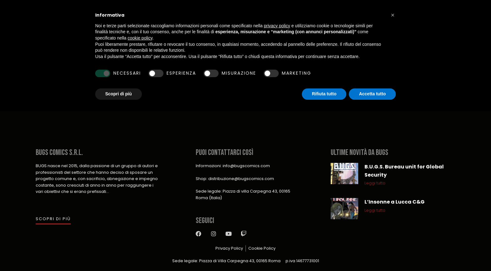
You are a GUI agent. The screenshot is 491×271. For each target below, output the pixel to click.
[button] (393, 15)
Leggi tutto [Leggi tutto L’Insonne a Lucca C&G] (374, 210)
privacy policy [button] (277, 25)
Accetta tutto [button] (372, 93)
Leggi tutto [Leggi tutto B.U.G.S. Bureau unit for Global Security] (374, 183)
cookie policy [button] (140, 37)
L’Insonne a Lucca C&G (394, 201)
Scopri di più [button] (118, 93)
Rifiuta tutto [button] (324, 93)
